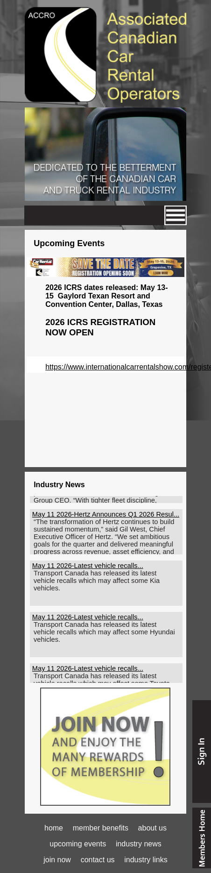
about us (152, 828)
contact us (98, 860)
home (53, 828)
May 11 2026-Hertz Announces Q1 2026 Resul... (105, 516)
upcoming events (77, 844)
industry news (139, 844)
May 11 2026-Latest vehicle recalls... (87, 567)
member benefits (100, 828)
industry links (145, 860)
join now (57, 860)
